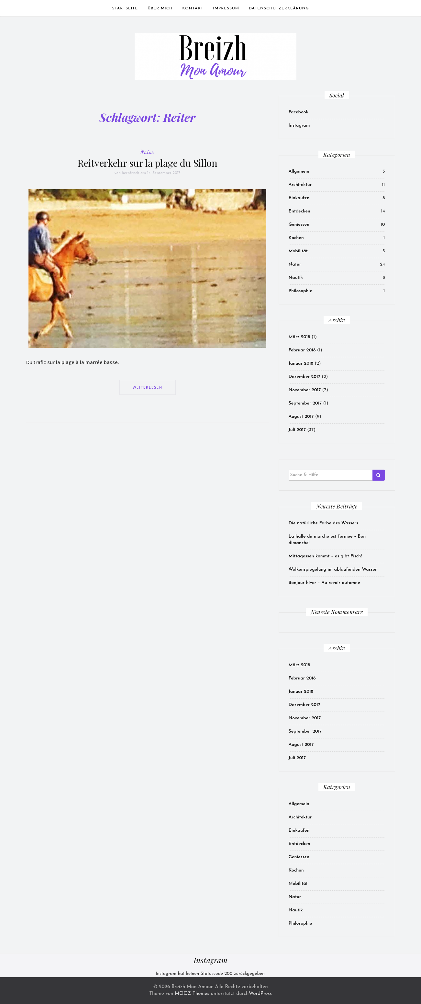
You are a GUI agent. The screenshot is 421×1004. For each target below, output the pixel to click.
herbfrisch (130, 173)
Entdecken (299, 211)
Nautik (296, 277)
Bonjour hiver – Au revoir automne (324, 582)
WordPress (260, 993)
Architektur (300, 184)
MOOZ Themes (192, 993)
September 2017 (305, 403)
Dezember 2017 (304, 376)
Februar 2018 (302, 350)
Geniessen (299, 224)
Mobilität (298, 251)
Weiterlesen (147, 387)
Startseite (125, 8)
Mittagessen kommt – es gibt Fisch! (325, 556)
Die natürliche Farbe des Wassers (323, 523)
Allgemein (299, 171)
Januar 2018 (301, 363)
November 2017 (305, 390)
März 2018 (299, 337)
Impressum (226, 8)
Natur (147, 151)
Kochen (296, 237)
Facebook (298, 112)
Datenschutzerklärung (279, 8)
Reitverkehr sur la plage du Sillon (147, 162)
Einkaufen (299, 198)
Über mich (160, 8)
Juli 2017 (297, 430)
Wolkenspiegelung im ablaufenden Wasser (333, 569)
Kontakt (192, 8)
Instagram (299, 125)
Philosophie (300, 291)
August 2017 (301, 416)
